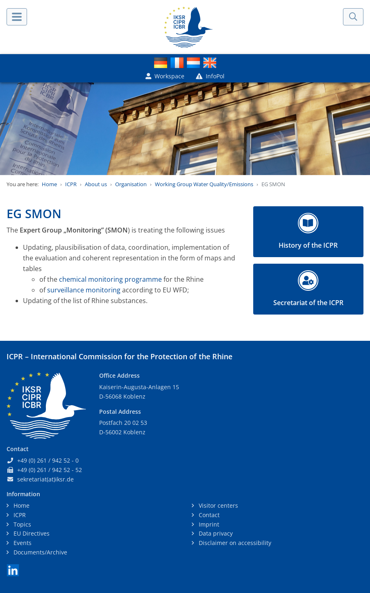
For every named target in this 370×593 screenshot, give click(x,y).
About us (96, 184)
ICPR (71, 184)
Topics (21, 524)
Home (49, 184)
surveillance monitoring (83, 289)
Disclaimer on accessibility (234, 543)
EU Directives (31, 533)
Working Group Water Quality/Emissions (204, 184)
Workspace (164, 76)
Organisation (131, 184)
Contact (208, 515)
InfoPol (210, 76)
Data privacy (215, 533)
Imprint (208, 524)
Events (22, 543)
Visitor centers (217, 505)
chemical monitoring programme (110, 279)
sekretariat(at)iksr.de (45, 479)
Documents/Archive (39, 552)
